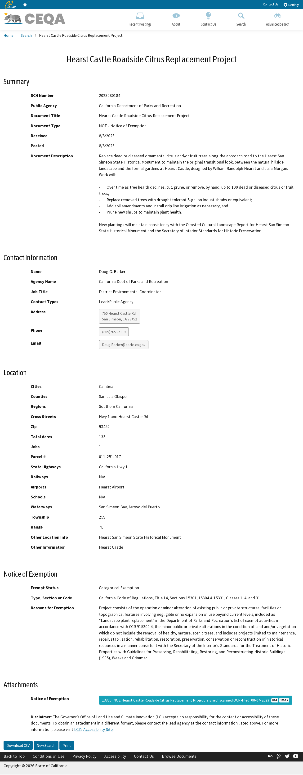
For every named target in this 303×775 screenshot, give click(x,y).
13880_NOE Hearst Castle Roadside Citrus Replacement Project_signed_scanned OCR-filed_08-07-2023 (195, 700)
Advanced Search (277, 18)
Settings (291, 4)
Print (66, 746)
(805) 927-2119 (114, 332)
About (176, 18)
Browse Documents (179, 757)
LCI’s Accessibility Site (93, 730)
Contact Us (271, 4)
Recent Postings (140, 18)
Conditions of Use (48, 757)
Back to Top (14, 757)
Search (241, 18)
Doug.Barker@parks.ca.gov (123, 345)
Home (8, 35)
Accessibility (115, 757)
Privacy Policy (84, 757)
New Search (46, 746)
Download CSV (18, 746)
